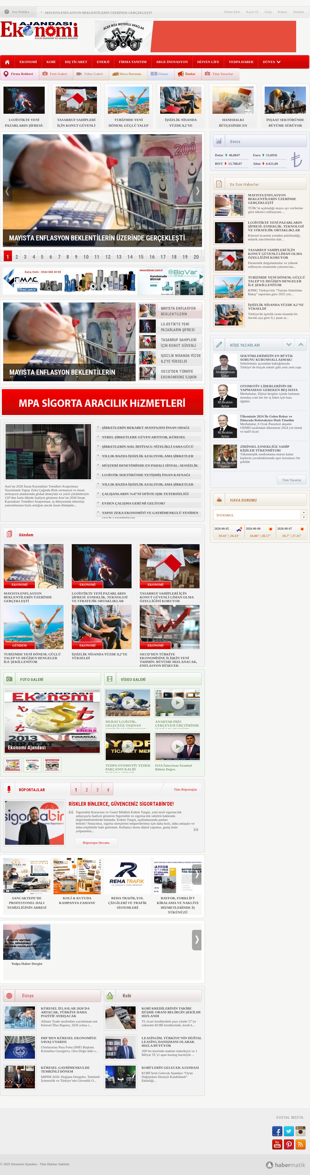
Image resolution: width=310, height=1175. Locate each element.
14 (129, 257)
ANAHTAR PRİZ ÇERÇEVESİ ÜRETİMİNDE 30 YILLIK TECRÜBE (177, 725)
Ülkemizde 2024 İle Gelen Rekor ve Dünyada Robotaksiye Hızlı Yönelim (267, 418)
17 (163, 257)
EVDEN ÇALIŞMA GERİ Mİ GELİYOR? (133, 503)
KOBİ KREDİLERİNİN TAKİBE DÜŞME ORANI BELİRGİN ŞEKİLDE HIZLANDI (171, 1012)
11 (96, 257)
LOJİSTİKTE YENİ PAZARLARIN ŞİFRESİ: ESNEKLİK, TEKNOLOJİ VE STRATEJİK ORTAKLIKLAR (99, 597)
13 (118, 257)
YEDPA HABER (241, 62)
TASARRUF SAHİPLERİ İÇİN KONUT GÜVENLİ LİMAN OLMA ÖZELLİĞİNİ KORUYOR (167, 597)
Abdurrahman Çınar (225, 373)
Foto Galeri (58, 74)
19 (185, 257)
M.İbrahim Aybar (225, 404)
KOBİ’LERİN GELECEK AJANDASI (170, 1067)
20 (196, 257)
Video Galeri (93, 74)
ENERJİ (103, 62)
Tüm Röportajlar (185, 789)
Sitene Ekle (232, 12)
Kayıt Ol (252, 12)
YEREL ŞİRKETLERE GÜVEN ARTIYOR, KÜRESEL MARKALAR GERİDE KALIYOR (143, 440)
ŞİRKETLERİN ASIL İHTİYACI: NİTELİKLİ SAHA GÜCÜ (148, 446)
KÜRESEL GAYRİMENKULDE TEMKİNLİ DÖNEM (65, 1069)
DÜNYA (272, 62)
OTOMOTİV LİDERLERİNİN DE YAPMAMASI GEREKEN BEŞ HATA (269, 388)
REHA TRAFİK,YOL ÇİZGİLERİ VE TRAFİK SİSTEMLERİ (127, 883)
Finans (163, 74)
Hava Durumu (130, 74)
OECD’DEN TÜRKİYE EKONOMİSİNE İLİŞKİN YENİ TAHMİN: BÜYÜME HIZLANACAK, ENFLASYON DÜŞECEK (168, 659)
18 (174, 257)
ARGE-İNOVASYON (172, 62)
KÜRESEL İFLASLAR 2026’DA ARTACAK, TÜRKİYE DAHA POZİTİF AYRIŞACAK (65, 1012)
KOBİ (51, 62)
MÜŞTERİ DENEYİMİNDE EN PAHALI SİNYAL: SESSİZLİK (150, 465)
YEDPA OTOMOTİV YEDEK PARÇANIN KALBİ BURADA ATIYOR (127, 769)
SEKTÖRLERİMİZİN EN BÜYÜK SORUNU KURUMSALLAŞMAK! (266, 357)
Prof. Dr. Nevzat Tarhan (225, 464)
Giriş (268, 12)
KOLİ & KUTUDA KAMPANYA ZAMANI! (77, 881)
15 (141, 257)
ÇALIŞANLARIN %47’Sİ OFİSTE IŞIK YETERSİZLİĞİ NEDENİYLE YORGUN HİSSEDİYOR (145, 496)
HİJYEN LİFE (208, 62)
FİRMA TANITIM (133, 62)
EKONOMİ (28, 62)
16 (152, 257)
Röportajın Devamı (96, 842)
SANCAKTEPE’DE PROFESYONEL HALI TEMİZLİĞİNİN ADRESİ (26, 883)
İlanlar (190, 74)
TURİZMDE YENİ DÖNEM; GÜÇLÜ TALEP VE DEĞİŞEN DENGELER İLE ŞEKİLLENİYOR (32, 658)
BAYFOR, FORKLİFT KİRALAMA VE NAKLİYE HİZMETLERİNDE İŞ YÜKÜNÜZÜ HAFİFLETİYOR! (177, 888)
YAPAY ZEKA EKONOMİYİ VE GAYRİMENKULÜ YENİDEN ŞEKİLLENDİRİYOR (150, 515)
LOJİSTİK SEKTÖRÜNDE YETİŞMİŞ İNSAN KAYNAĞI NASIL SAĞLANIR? (146, 477)
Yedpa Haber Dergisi (26, 944)
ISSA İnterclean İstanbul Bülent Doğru (173, 767)
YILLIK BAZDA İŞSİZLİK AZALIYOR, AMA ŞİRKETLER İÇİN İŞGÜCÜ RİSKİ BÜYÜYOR (147, 459)
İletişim (298, 12)
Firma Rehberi (22, 74)
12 (107, 257)
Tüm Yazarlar (222, 74)
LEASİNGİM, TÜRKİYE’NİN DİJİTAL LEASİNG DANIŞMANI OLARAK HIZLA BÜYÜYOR (172, 1041)
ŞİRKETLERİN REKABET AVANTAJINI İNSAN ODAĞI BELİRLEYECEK (145, 430)
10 (85, 257)
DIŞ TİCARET (76, 62)
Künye (282, 12)
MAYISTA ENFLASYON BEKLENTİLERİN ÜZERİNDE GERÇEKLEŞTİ (98, 12)
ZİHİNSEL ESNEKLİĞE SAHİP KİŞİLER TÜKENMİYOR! (264, 448)
